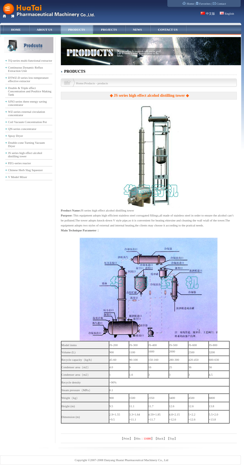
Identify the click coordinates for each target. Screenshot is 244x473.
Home (190, 3)
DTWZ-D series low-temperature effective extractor (28, 79)
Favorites (205, 3)
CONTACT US (168, 29)
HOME (16, 29)
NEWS (137, 29)
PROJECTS (109, 29)
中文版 (210, 13)
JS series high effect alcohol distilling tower (25, 154)
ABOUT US (44, 29)
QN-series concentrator (22, 128)
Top (172, 438)
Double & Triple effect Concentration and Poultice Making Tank (29, 91)
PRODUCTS (76, 29)
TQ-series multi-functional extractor (30, 60)
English (229, 13)
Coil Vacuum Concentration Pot (27, 122)
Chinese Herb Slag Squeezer (25, 170)
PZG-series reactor (19, 163)
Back (160, 438)
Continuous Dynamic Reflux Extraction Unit (25, 69)
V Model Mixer (17, 177)
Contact (221, 3)
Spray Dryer (15, 135)
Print (126, 438)
